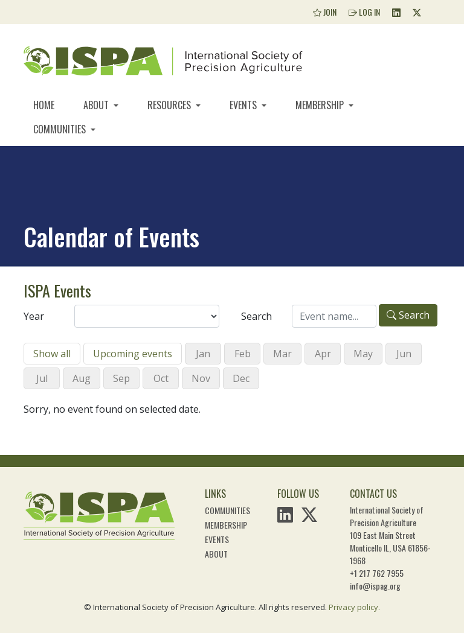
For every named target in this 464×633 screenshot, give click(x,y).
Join (325, 11)
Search (256, 316)
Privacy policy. (354, 607)
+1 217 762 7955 (377, 573)
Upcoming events (132, 353)
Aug (81, 378)
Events (244, 105)
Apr (323, 353)
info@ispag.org (375, 585)
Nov (201, 378)
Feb (242, 353)
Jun (403, 353)
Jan (203, 353)
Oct (161, 378)
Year (34, 316)
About (97, 105)
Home (43, 105)
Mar (282, 353)
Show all (52, 353)
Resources (170, 105)
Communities (60, 129)
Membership (320, 105)
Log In (364, 11)
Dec (241, 378)
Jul (42, 378)
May (363, 353)
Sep (121, 378)
